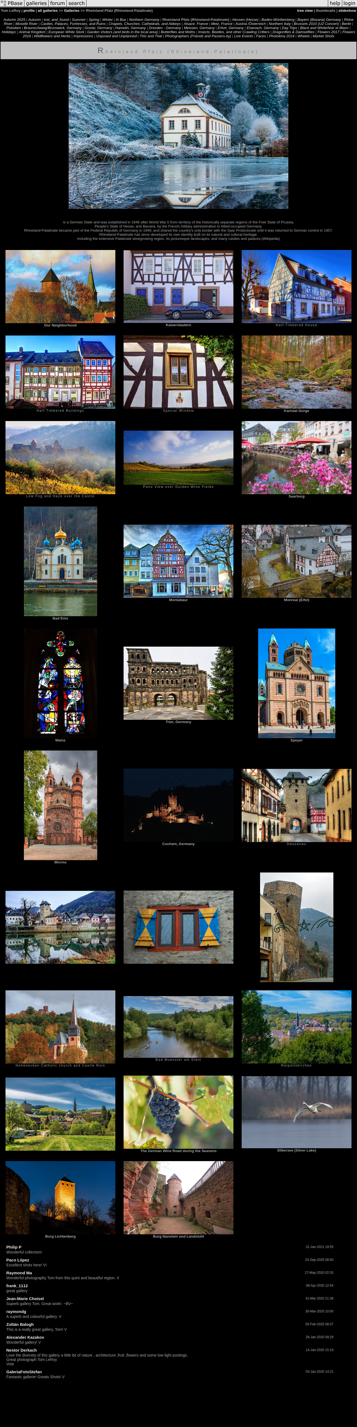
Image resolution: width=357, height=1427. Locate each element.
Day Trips (289, 28)
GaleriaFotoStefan (24, 1371)
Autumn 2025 (14, 20)
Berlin (347, 24)
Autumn (34, 20)
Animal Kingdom (32, 32)
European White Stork (66, 32)
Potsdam (14, 28)
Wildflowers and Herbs (52, 36)
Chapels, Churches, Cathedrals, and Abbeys (144, 24)
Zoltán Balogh (20, 1324)
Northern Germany (144, 20)
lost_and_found (56, 20)
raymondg (16, 1311)
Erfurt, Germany (230, 28)
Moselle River (26, 24)
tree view (305, 10)
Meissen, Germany (199, 28)
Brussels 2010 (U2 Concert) (316, 24)
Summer (79, 20)
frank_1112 (17, 1285)
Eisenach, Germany (263, 28)
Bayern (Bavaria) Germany (319, 20)
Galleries (71, 10)
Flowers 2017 (328, 32)
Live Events (243, 36)
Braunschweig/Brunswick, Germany (53, 28)
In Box (121, 20)
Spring (94, 20)
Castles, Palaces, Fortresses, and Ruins (73, 24)
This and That (151, 36)
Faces (261, 36)
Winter (107, 20)
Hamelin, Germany (130, 28)
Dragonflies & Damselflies (293, 32)
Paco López (17, 1260)
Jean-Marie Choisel (25, 1298)
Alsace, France (196, 24)
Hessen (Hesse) (245, 20)
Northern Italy (280, 24)
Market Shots (323, 36)
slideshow (347, 10)
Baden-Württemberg (277, 20)
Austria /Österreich (250, 24)
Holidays (9, 32)
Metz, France (222, 24)
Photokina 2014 (282, 36)
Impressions (83, 36)
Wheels (303, 36)
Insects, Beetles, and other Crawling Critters (234, 32)
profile (29, 10)
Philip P (13, 1247)
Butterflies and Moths (178, 32)
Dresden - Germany (165, 28)
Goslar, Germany (98, 28)
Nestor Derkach (21, 1350)
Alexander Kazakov (25, 1337)
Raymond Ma (19, 1272)
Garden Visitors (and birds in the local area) (122, 32)
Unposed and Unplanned (116, 36)
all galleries (48, 10)
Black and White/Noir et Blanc (324, 28)
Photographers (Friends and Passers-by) (198, 36)
